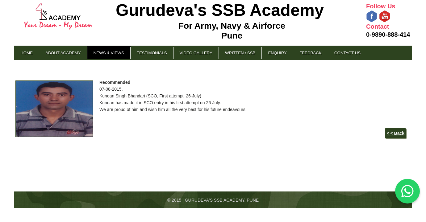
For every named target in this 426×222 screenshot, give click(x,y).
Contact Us (347, 53)
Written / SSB (240, 53)
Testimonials (152, 53)
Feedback (310, 53)
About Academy (63, 53)
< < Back (395, 133)
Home (26, 53)
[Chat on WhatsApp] (407, 191)
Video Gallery (196, 53)
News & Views (109, 53)
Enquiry (277, 53)
